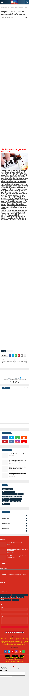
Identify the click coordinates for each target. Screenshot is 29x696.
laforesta (15, 531)
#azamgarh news (7, 496)
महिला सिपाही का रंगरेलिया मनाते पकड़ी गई (16, 454)
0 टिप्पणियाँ (25, 388)
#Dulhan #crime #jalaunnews (10, 494)
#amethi (21, 494)
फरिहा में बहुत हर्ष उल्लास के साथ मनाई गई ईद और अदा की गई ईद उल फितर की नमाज (17, 474)
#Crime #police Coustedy (9, 491)
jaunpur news (15, 528)
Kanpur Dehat (15, 518)
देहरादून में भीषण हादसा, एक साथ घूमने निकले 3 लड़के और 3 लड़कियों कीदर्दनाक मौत (17, 467)
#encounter (6, 503)
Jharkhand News (15, 516)
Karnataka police (15, 526)
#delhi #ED (6, 501)
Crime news (7, 7)
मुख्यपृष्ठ (2, 7)
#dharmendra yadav (16, 501)
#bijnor (5, 498)
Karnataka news (15, 523)
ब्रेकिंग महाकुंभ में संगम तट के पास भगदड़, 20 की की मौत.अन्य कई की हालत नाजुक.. (17, 461)
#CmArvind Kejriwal (8, 489)
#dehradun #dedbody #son (15, 498)
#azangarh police (17, 496)
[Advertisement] (14, 681)
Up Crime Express (14, 378)
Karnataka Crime (15, 521)
